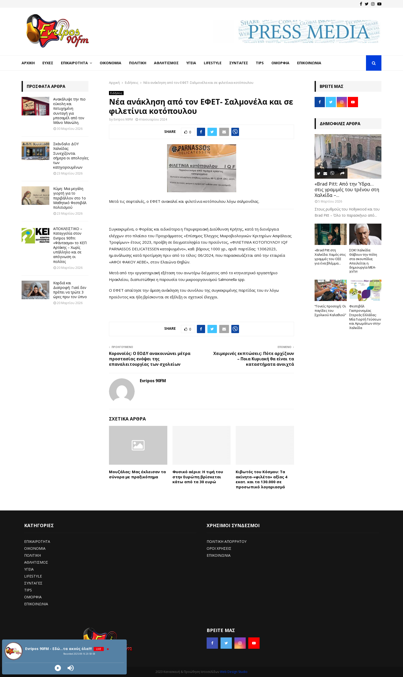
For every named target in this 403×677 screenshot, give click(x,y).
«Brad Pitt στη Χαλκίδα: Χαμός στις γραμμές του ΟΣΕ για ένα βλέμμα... (330, 256)
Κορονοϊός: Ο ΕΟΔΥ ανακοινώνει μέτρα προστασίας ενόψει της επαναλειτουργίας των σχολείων (149, 359)
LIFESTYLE (33, 576)
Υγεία (191, 62)
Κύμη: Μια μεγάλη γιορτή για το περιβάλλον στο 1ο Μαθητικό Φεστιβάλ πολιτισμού (70, 198)
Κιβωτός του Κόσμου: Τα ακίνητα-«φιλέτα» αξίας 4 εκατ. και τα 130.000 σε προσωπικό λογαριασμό (261, 479)
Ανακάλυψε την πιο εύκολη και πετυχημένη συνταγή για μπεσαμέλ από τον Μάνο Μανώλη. (69, 111)
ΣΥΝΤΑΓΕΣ (33, 583)
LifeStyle (213, 62)
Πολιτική (137, 62)
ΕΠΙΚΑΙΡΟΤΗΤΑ (37, 541)
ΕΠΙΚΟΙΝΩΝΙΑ (36, 603)
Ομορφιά (280, 62)
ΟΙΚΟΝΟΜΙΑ (34, 548)
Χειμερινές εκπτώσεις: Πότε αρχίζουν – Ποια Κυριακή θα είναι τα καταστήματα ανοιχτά (253, 359)
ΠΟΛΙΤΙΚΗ (32, 555)
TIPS (28, 590)
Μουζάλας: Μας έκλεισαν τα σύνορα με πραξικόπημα (137, 474)
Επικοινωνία (309, 62)
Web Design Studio (234, 672)
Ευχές (47, 62)
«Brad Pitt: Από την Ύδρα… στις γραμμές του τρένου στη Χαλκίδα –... (347, 189)
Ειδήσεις (116, 93)
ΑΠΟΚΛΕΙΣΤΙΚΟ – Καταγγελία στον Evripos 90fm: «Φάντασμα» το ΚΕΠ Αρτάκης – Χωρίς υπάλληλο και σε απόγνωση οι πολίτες (70, 245)
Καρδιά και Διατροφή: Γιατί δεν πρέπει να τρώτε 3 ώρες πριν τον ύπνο (70, 289)
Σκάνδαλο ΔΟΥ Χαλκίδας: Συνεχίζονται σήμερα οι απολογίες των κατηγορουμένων (70, 155)
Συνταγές (238, 62)
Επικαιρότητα (74, 62)
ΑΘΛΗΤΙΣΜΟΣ (36, 562)
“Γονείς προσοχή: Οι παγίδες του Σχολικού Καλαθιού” (330, 310)
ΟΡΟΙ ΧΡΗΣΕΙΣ (219, 548)
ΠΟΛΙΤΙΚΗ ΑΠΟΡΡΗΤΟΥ (226, 541)
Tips (260, 62)
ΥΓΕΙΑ (29, 569)
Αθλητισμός (166, 62)
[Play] (58, 668)
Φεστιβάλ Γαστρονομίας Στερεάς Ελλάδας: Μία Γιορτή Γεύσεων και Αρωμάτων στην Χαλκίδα (365, 317)
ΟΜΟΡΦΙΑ (33, 596)
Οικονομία (110, 62)
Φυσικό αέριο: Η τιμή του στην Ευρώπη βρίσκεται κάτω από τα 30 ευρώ (197, 476)
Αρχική (28, 62)
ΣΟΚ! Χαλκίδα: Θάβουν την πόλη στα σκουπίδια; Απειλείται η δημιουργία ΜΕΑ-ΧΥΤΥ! (363, 261)
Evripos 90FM (123, 119)
